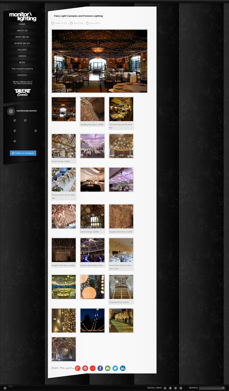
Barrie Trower (78, 23)
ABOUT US (22, 30)
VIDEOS (22, 56)
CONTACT (22, 75)
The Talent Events (22, 69)
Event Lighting (95, 23)
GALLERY (22, 49)
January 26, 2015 (61, 23)
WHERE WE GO (22, 43)
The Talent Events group (22, 83)
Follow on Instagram (23, 153)
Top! (10, 386)
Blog (22, 62)
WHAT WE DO (22, 37)
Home (22, 24)
